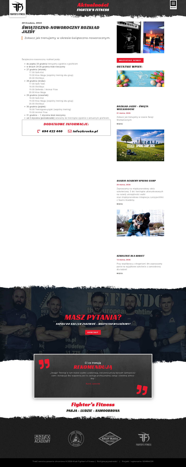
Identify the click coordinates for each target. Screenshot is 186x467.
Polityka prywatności (107, 461)
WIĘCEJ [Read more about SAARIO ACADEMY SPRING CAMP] (120, 204)
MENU (173, 8)
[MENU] (173, 3)
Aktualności (92, 4)
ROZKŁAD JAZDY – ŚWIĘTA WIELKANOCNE (132, 108)
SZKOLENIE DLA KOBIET (130, 255)
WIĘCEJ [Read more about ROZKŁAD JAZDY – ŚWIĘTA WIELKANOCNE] (120, 124)
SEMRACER (148, 461)
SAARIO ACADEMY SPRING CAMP (136, 180)
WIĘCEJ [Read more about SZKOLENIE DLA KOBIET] (120, 273)
